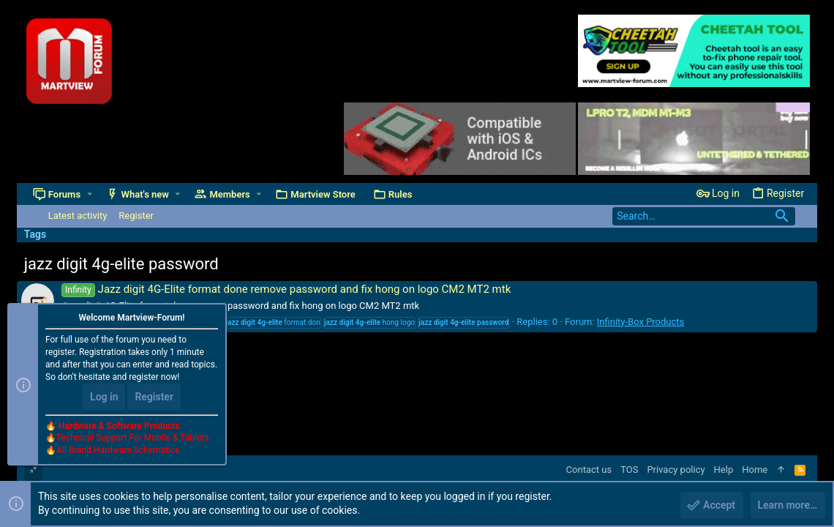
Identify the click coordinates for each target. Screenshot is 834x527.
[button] (89, 194)
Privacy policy (676, 469)
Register (154, 397)
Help (724, 469)
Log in (104, 397)
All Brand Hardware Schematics (117, 451)
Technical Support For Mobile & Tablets (132, 438)
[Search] (703, 216)
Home (754, 469)
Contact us (589, 469)
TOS (629, 469)
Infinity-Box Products (640, 321)
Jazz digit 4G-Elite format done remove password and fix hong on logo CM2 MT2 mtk (286, 289)
